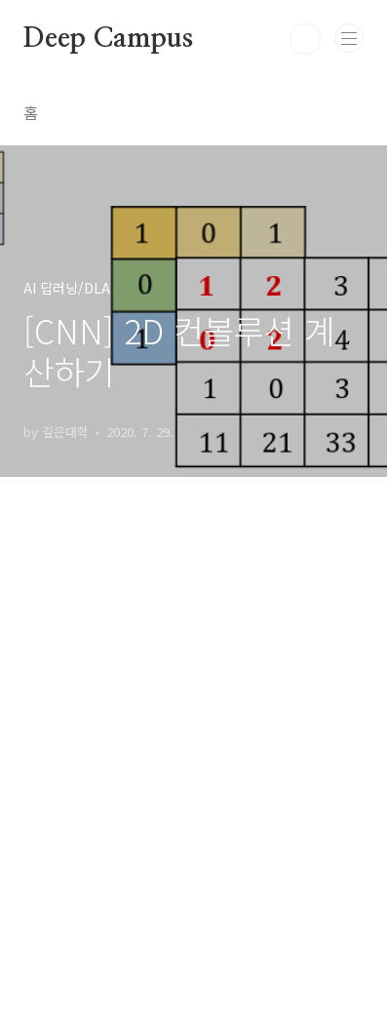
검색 (305, 39)
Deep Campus (108, 39)
